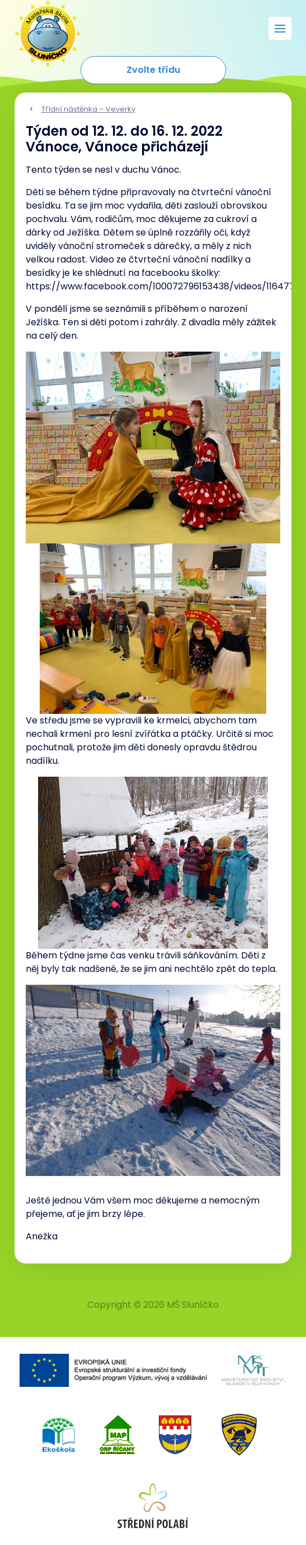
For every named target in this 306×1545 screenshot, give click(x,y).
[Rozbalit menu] (280, 28)
